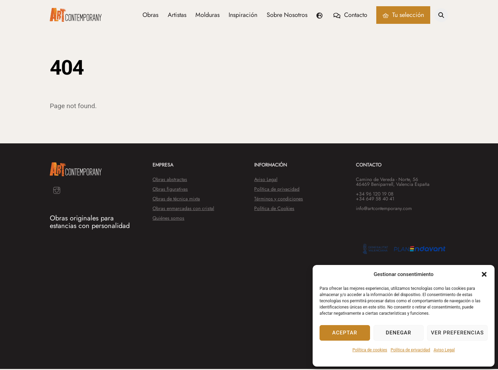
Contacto (350, 15)
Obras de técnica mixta (176, 199)
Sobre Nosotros (287, 15)
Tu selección (403, 15)
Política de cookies (369, 350)
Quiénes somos (168, 218)
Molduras (207, 15)
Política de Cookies (274, 209)
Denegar (398, 333)
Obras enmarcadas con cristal (183, 209)
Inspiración (243, 15)
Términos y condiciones (278, 199)
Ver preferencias (457, 333)
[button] (484, 274)
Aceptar (344, 333)
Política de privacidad (410, 350)
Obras (150, 15)
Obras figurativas (170, 189)
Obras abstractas (170, 180)
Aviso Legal (444, 350)
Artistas (177, 15)
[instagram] (57, 191)
